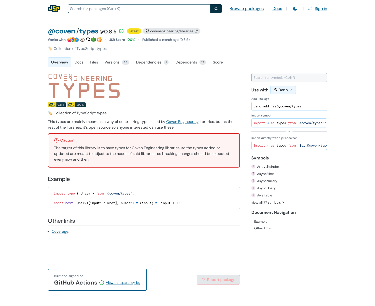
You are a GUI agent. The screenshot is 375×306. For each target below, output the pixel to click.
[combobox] (139, 8)
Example (260, 221)
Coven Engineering (182, 121)
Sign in (317, 8)
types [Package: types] (89, 31)
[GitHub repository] (171, 31)
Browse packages (247, 8)
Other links (262, 228)
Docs (277, 8)
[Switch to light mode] (295, 8)
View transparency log (123, 282)
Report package (218, 279)
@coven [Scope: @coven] (61, 31)
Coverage (60, 231)
